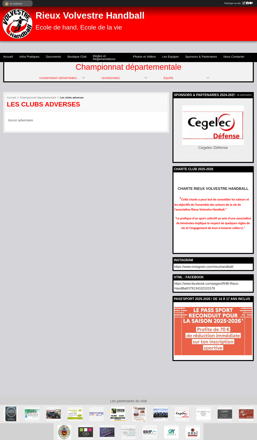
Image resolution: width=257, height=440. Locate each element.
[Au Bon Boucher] (246, 413)
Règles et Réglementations (104, 57)
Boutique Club (76, 56)
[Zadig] (32, 413)
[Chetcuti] (160, 413)
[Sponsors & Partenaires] (139, 413)
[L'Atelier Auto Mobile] (107, 432)
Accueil (8, 56)
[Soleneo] (117, 413)
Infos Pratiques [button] (29, 56)
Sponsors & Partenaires (201, 56)
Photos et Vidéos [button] (144, 56)
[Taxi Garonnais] (53, 413)
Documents (53, 56)
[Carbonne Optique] (85, 432)
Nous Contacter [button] (233, 56)
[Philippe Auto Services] (96, 413)
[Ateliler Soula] (149, 432)
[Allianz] (203, 413)
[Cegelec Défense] (182, 413)
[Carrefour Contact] (75, 413)
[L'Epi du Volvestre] (10, 413)
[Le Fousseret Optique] (128, 432)
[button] (178, 130)
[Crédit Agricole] (171, 432)
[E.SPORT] (225, 413)
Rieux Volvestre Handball (90, 15)
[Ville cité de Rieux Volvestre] (64, 432)
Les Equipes (170, 56)
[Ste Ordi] (192, 432)
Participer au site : (238, 3)
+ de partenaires (243, 95)
